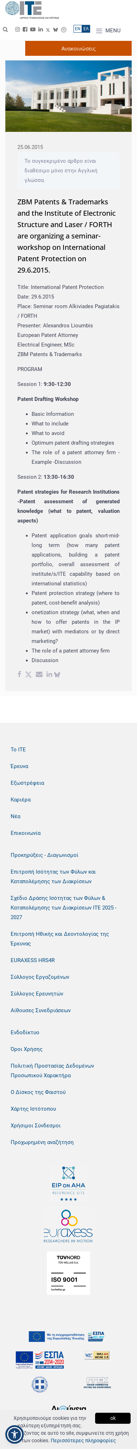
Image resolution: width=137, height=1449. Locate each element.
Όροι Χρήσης (27, 1049)
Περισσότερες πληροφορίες (83, 1440)
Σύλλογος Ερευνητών (37, 994)
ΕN (78, 28)
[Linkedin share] (49, 675)
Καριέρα (21, 799)
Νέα (15, 816)
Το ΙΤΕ (18, 749)
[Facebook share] (19, 675)
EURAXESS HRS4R (33, 960)
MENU (108, 30)
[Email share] (39, 675)
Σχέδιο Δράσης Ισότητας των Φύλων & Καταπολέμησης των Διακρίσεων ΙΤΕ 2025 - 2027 (63, 908)
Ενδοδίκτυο (25, 1032)
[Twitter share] (28, 675)
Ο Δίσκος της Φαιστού (38, 1092)
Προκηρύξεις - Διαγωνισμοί (44, 855)
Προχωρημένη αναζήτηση (42, 1142)
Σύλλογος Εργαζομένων (40, 977)
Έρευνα (19, 766)
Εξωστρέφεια (27, 783)
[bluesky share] (57, 675)
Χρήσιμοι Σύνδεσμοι (36, 1125)
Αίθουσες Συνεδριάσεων (41, 1010)
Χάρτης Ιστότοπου (33, 1109)
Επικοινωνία (25, 833)
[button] (14, 1434)
